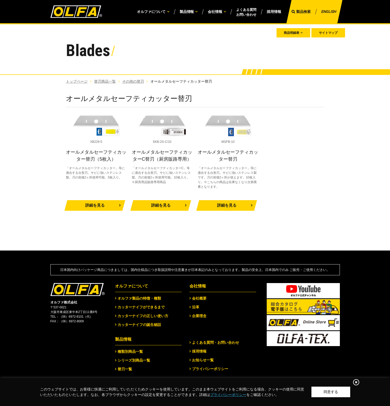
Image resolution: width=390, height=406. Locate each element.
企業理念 (199, 316)
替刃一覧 (125, 369)
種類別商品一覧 (130, 351)
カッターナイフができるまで (141, 307)
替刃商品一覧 (105, 81)
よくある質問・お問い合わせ (215, 342)
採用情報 (274, 12)
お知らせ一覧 (203, 360)
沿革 (195, 307)
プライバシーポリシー (228, 395)
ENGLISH (328, 12)
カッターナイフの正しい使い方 (143, 316)
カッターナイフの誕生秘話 (139, 325)
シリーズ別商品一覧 (134, 360)
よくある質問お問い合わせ (246, 12)
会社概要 (199, 298)
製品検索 (303, 12)
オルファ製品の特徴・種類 (139, 298)
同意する (331, 392)
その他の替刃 (133, 81)
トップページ (77, 81)
